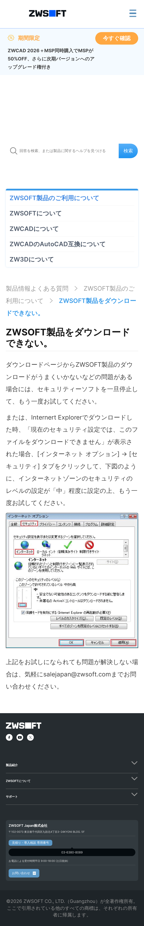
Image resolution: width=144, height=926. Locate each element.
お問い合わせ (24, 873)
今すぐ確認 (116, 38)
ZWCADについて (34, 228)
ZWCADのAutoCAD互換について (58, 244)
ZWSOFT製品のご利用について (54, 198)
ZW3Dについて (32, 259)
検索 (128, 151)
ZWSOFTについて (36, 213)
